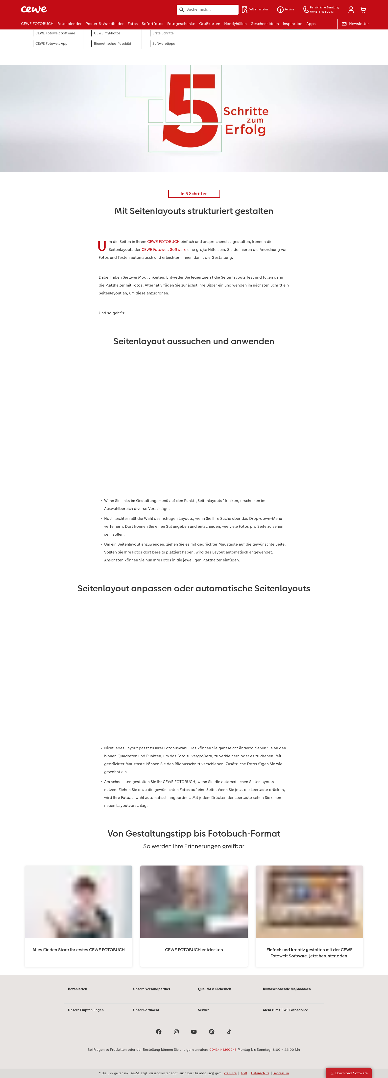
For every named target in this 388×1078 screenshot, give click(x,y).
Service (204, 1009)
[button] (351, 9)
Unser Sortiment (146, 1009)
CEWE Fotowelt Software (164, 249)
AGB (244, 1073)
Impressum (281, 1073)
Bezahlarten (77, 988)
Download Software (349, 1073)
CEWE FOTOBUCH (163, 241)
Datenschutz (260, 1073)
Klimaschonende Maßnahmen (287, 988)
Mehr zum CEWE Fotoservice (285, 1009)
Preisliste (230, 1073)
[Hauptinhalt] (194, 509)
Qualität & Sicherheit (214, 988)
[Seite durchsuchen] (208, 9)
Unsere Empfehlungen (86, 1009)
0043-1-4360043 (223, 1049)
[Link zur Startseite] (69, 9)
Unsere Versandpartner (151, 988)
